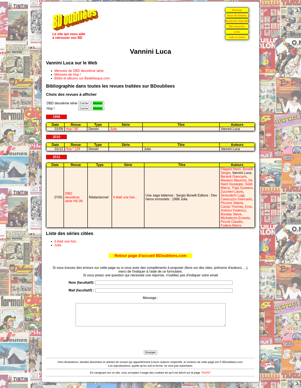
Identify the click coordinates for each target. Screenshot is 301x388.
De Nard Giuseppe (237, 182)
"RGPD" (206, 377)
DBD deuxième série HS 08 (74, 197)
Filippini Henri (231, 169)
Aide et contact (236, 37)
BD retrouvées (237, 26)
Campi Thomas (232, 206)
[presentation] (150, 343)
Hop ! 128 (73, 149)
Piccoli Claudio (232, 221)
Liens (237, 31)
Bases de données (237, 15)
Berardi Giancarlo (234, 176)
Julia (113, 129)
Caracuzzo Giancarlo (236, 199)
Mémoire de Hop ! (67, 74)
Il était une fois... (125, 197)
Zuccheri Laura (232, 191)
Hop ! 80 (72, 129)
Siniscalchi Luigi (233, 195)
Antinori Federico (233, 210)
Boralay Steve (231, 214)
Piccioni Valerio (232, 203)
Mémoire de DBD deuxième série (79, 71)
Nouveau (237, 9)
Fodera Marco (231, 225)
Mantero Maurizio (234, 180)
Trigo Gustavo (242, 188)
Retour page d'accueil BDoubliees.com (150, 255)
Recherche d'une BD (237, 20)
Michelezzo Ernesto (235, 218)
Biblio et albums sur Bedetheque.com (82, 78)
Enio (248, 206)
